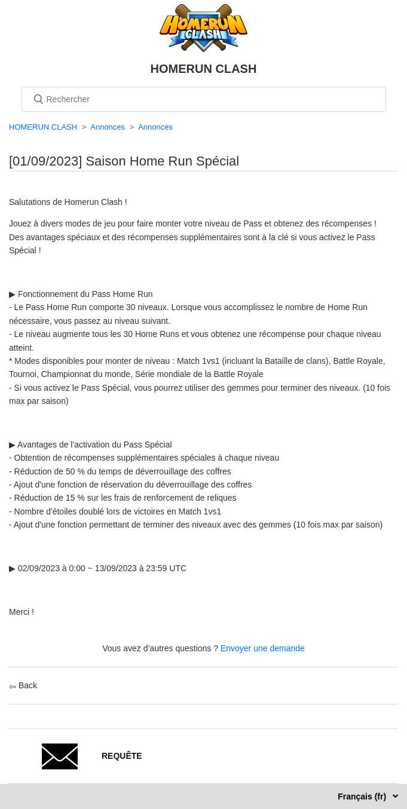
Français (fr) (363, 796)
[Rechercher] (203, 99)
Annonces (107, 126)
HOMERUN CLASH (43, 126)
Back (23, 685)
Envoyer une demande (263, 648)
